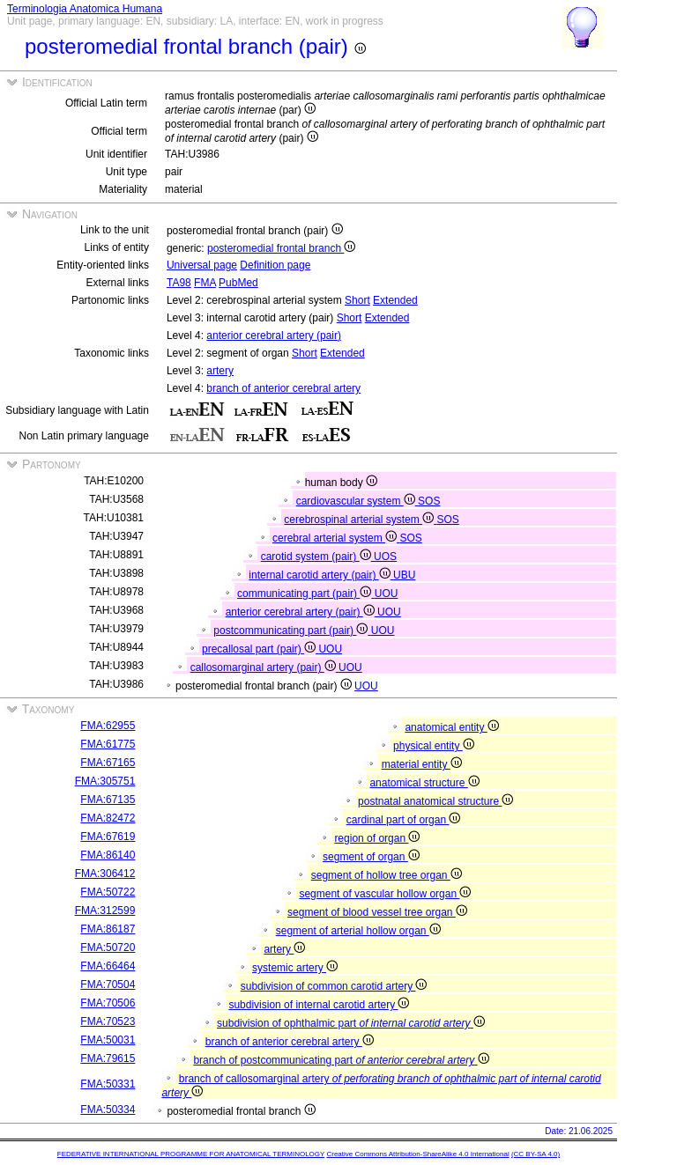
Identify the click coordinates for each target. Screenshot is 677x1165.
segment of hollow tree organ (386, 875)
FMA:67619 (107, 836)
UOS (385, 556)
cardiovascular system (357, 501)
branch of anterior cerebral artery (283, 388)
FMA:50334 (107, 1109)
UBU (404, 575)
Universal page (202, 265)
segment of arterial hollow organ (358, 931)
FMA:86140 (107, 855)
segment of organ (371, 857)
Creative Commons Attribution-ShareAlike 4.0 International (417, 1154)
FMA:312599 (105, 910)
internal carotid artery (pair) (321, 575)
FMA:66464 (107, 966)
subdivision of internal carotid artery (318, 1005)
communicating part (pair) (306, 593)
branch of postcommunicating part (340, 1060)
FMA (205, 283)
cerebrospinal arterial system (360, 519)
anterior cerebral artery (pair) (273, 335)
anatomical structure (424, 783)
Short (357, 300)
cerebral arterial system (335, 538)
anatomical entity (451, 727)
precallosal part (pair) (260, 649)
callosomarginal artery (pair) (264, 667)
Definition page (275, 265)
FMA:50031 (107, 1040)
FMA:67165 (107, 762)
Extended (395, 300)
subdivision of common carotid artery (334, 986)
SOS (429, 501)
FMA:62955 (107, 725)
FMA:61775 (107, 744)
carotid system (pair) (317, 556)
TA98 (179, 283)
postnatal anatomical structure (435, 801)
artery (220, 371)
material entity (422, 764)
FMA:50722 (107, 892)
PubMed (238, 283)
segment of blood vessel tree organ (377, 912)
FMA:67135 (107, 799)
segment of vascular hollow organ (385, 894)
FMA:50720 (107, 947)
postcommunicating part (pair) (291, 630)
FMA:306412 (105, 873)
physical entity (433, 746)
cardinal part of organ (403, 820)
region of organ (377, 838)
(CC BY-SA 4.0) (535, 1154)
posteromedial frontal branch (281, 248)
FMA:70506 (107, 1003)
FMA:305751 (105, 781)
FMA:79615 (107, 1058)
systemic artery (295, 968)
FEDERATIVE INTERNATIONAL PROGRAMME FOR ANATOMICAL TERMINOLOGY (190, 1154)
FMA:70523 (107, 1021)
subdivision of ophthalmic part (351, 1023)
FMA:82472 (107, 818)
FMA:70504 (107, 984)
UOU (386, 593)
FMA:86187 (107, 929)
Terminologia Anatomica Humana (84, 9)
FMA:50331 (107, 1084)
